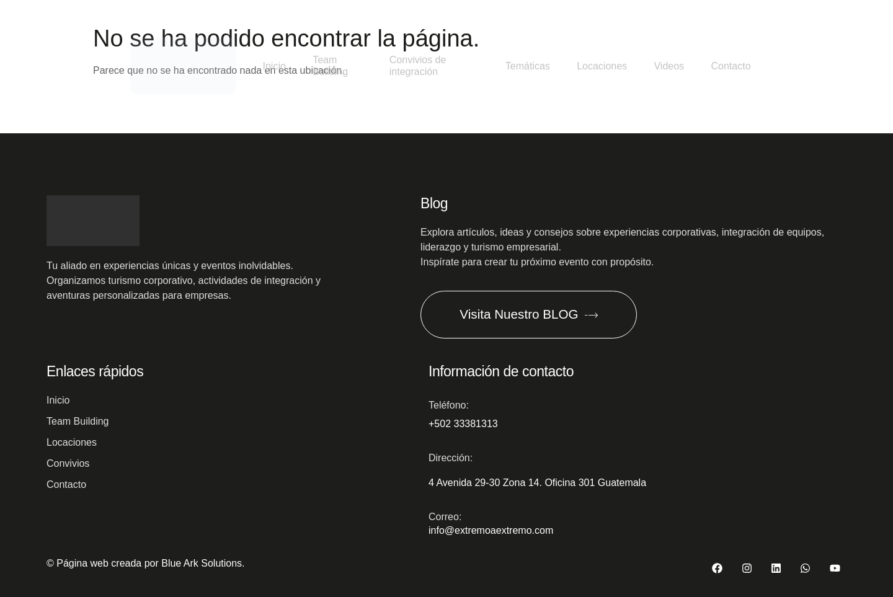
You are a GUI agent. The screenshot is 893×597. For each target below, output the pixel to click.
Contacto (727, 65)
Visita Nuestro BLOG (537, 312)
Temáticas (511, 65)
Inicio (270, 65)
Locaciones (590, 65)
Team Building (331, 64)
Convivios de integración (412, 64)
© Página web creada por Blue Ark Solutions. (146, 562)
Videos (661, 65)
